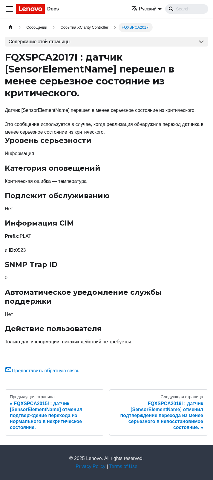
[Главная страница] (10, 27)
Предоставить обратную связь (42, 370)
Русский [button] (144, 8)
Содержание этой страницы (40, 41)
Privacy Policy (90, 466)
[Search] (186, 9)
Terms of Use (123, 466)
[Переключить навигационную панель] (9, 8)
